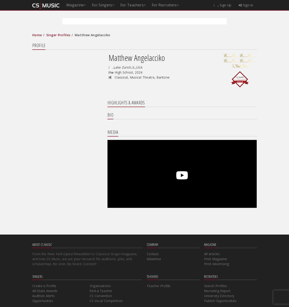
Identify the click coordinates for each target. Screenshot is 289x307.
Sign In (246, 5)
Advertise (154, 259)
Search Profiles (215, 286)
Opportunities (42, 301)
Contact (153, 254)
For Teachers (132, 4)
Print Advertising (216, 264)
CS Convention (101, 296)
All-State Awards (45, 291)
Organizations (100, 286)
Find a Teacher (101, 291)
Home (37, 35)
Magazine (75, 4)
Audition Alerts (43, 296)
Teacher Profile (158, 286)
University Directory (219, 296)
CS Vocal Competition (106, 301)
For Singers (102, 4)
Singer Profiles (58, 35)
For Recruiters (164, 4)
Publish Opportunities (220, 301)
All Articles (212, 254)
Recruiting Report (217, 291)
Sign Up (222, 5)
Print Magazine (215, 259)
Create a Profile (44, 286)
